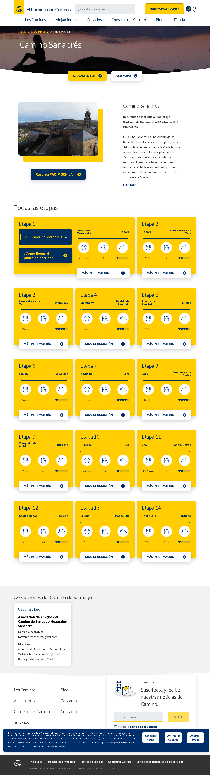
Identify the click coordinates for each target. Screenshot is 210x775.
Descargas (70, 700)
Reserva (164, 8)
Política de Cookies (91, 761)
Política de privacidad (61, 761)
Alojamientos (66, 19)
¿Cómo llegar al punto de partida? (38, 255)
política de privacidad (143, 726)
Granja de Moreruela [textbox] (46, 237)
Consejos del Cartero (129, 19)
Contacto (69, 711)
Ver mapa (123, 76)
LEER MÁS (129, 185)
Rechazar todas (151, 737)
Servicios (94, 19)
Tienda (179, 19)
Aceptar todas (195, 737)
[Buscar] (105, 9)
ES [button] (194, 8)
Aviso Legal (36, 761)
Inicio (23, 31)
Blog (160, 19)
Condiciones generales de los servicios (159, 761)
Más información (95, 273)
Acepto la (137, 726)
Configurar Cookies (120, 761)
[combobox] (45, 237)
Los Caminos (35, 19)
